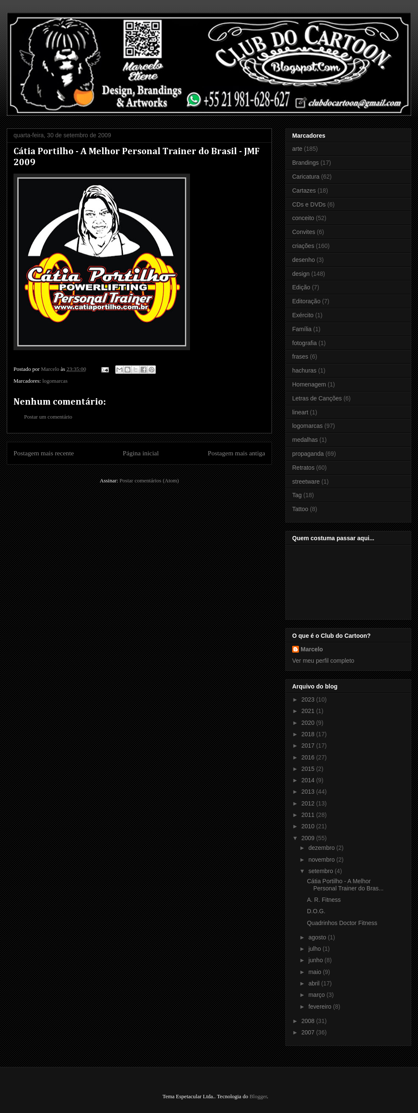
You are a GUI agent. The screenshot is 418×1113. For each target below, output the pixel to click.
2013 (308, 791)
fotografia (304, 343)
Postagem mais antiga (236, 453)
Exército (303, 315)
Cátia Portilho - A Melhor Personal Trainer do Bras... (345, 885)
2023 (308, 699)
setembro (321, 871)
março (317, 994)
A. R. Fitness (324, 899)
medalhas (305, 439)
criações (303, 245)
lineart (300, 412)
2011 (308, 814)
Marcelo (312, 649)
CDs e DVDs (309, 204)
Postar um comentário (48, 417)
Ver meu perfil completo (323, 660)
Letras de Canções (317, 398)
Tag (297, 495)
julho (315, 948)
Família (302, 329)
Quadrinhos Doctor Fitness (342, 923)
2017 (308, 745)
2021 (308, 711)
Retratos (303, 467)
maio (315, 972)
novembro (322, 859)
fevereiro (320, 1006)
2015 (308, 768)
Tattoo (300, 509)
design (300, 273)
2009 (308, 838)
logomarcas (55, 381)
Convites (303, 232)
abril (314, 983)
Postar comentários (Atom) (149, 480)
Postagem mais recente (44, 453)
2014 (308, 780)
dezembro (322, 847)
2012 (308, 803)
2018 (308, 734)
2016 (308, 757)
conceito (303, 218)
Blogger (258, 1096)
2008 (308, 1021)
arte (297, 148)
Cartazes (304, 190)
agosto (318, 937)
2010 (308, 826)
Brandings (305, 162)
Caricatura (306, 176)
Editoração (306, 301)
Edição (301, 287)
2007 (308, 1032)
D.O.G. (316, 911)
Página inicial (141, 453)
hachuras (304, 370)
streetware (306, 481)
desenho (303, 259)
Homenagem (309, 384)
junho (316, 960)
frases (300, 356)
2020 (308, 722)
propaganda (308, 453)
